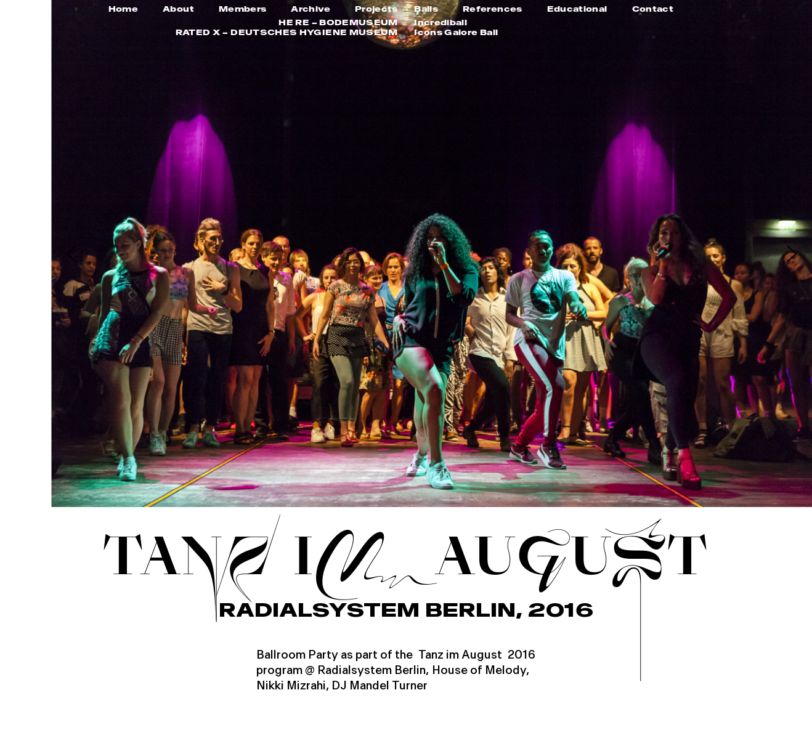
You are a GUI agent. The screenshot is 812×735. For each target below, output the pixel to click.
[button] (71, 253)
